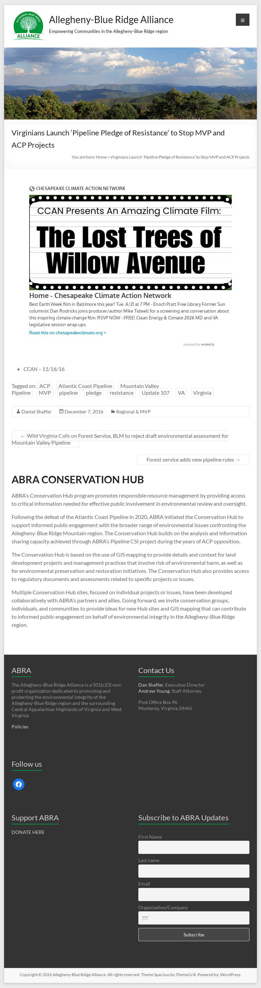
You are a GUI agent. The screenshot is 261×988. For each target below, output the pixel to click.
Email (144, 884)
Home (101, 157)
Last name (148, 860)
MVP (45, 392)
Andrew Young (154, 691)
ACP (44, 386)
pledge (94, 392)
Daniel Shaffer (36, 411)
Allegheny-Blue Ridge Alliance (111, 19)
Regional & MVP (133, 411)
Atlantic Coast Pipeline (85, 386)
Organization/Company (163, 907)
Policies (20, 726)
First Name (150, 837)
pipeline (68, 392)
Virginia (202, 392)
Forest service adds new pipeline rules (193, 459)
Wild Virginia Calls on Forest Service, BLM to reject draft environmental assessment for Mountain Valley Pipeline (120, 439)
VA (181, 392)
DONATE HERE (28, 832)
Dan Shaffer (150, 685)
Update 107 (156, 392)
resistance (122, 392)
